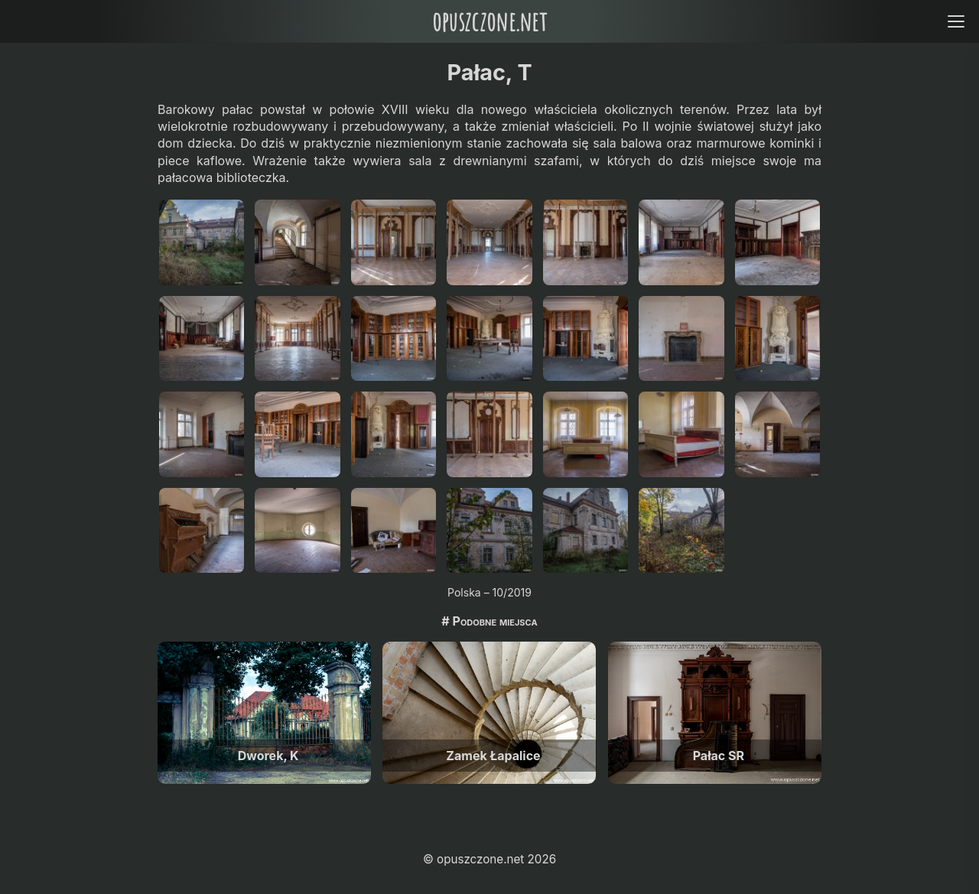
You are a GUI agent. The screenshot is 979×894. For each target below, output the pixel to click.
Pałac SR (718, 755)
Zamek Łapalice (493, 755)
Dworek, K (268, 755)
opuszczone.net (489, 21)
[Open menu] (955, 21)
